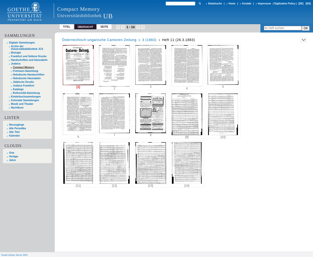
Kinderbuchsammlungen (26, 96)
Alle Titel (14, 132)
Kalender (14, 135)
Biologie (16, 52)
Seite (104, 26)
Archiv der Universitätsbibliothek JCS (27, 47)
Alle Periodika (17, 128)
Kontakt (246, 3)
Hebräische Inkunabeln (27, 78)
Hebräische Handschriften (29, 74)
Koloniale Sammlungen (25, 100)
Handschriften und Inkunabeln (29, 60)
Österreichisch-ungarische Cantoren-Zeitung (99, 40)
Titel (66, 26)
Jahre (12, 160)
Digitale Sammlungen (22, 42)
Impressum (264, 3)
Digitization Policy (284, 3)
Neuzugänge (16, 124)
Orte (11, 152)
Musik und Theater (22, 104)
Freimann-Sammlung (25, 71)
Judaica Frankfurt (23, 85)
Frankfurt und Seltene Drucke (29, 56)
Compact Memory (23, 67)
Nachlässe (17, 107)
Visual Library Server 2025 (14, 255)
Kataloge (18, 89)
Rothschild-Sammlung (26, 93)
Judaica (16, 63)
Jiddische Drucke (23, 82)
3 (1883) (149, 40)
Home (232, 3)
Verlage (13, 156)
